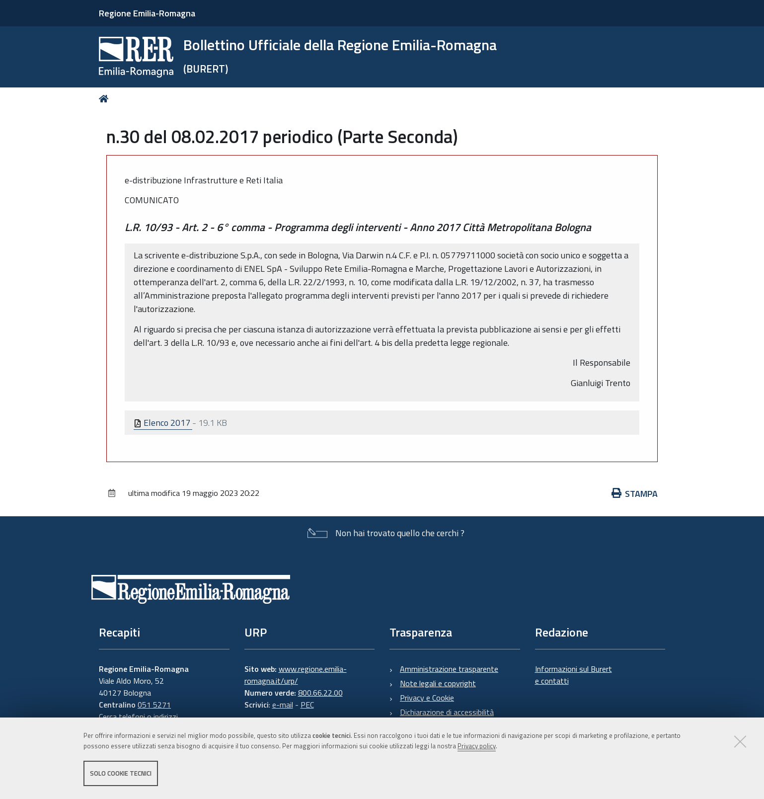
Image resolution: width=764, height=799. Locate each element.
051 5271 (154, 705)
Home (105, 98)
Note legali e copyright (438, 683)
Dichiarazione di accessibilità (447, 712)
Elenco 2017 (163, 422)
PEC (307, 705)
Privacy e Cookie (427, 698)
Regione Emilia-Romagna (147, 13)
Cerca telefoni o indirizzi (138, 716)
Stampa (634, 493)
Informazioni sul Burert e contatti (573, 675)
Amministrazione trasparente (449, 669)
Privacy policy (477, 746)
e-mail (282, 705)
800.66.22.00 (320, 693)
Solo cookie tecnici (121, 773)
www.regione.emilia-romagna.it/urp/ (295, 675)
